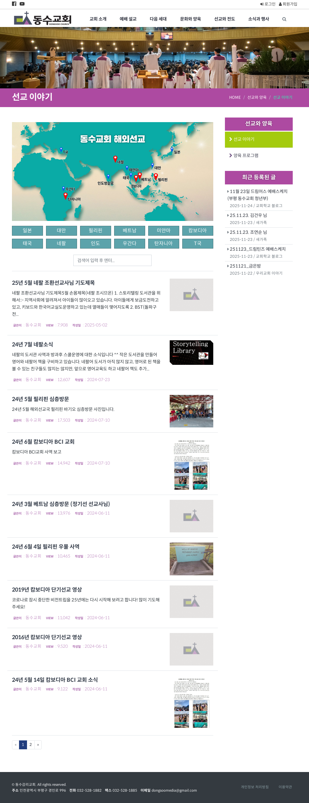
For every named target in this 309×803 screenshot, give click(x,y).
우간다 (130, 243)
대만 (61, 230)
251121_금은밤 (245, 266)
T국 (198, 243)
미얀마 (164, 230)
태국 (27, 243)
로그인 (268, 4)
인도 (95, 243)
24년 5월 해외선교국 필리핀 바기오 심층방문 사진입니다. (63, 409)
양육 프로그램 (245, 155)
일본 (27, 230)
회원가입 (288, 4)
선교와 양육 (257, 97)
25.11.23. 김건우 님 (248, 215)
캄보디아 (197, 230)
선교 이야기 (243, 139)
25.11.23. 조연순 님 (248, 232)
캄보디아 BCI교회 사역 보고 (36, 452)
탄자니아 (163, 243)
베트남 (130, 230)
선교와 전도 (224, 19)
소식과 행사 (258, 19)
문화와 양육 (190, 19)
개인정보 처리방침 (255, 787)
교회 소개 (98, 19)
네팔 (61, 243)
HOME (235, 97)
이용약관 (285, 787)
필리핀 (95, 230)
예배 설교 (128, 19)
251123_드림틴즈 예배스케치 (258, 249)
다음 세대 (158, 19)
